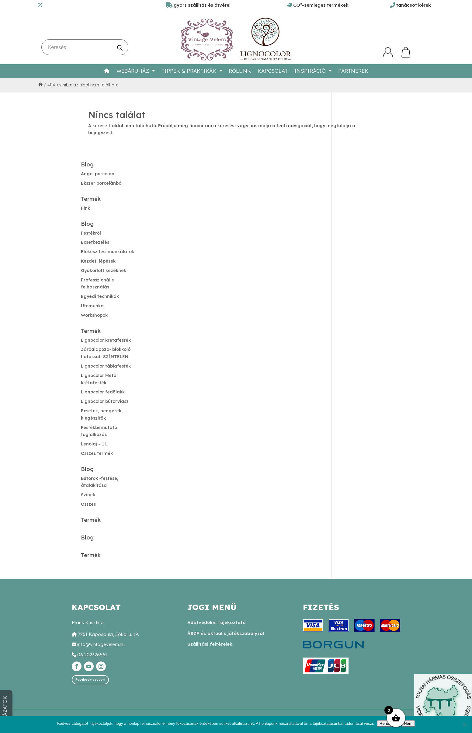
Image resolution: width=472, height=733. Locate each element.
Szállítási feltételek (209, 644)
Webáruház (132, 71)
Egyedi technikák (100, 296)
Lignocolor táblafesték (106, 366)
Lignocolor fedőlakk (103, 392)
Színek (88, 494)
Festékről (91, 233)
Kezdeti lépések (98, 261)
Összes (88, 504)
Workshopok (94, 315)
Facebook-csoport (90, 680)
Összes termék (97, 453)
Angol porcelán (97, 173)
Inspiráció (310, 71)
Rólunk (240, 71)
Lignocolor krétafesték (106, 340)
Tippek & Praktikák (188, 71)
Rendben (388, 723)
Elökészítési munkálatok (107, 251)
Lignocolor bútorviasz (105, 401)
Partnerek (353, 71)
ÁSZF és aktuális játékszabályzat (226, 633)
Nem (408, 723)
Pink (85, 208)
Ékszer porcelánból (102, 183)
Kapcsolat (273, 71)
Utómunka (92, 306)
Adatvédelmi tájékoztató (216, 622)
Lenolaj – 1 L (94, 444)
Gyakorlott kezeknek (103, 270)
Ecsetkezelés (95, 242)
